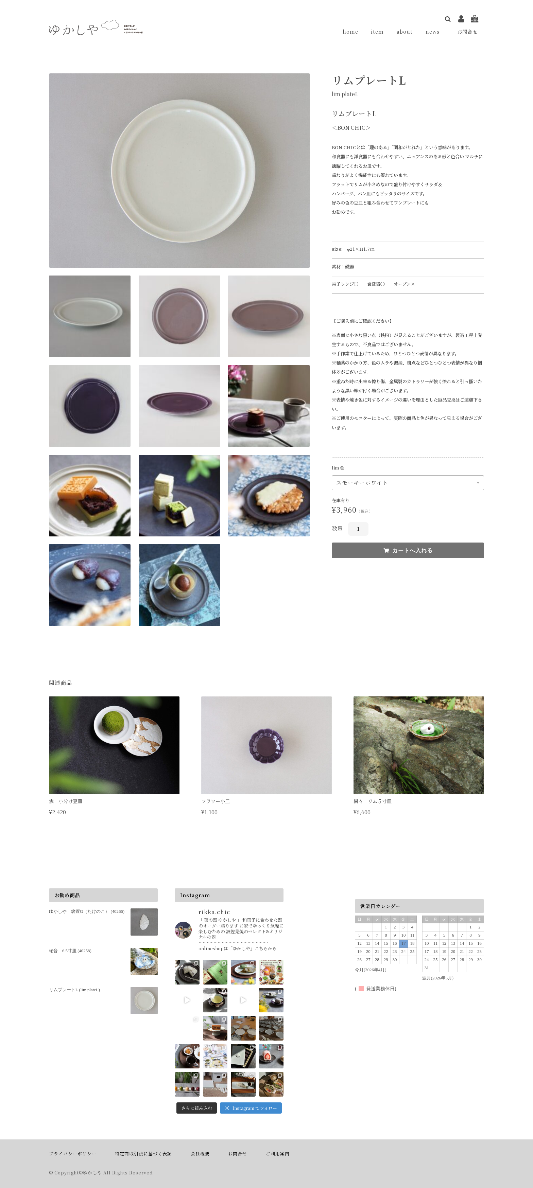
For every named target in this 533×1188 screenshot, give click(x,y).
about (405, 31)
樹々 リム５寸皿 (373, 801)
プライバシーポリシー (73, 1154)
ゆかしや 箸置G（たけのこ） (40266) (86, 911)
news (435, 31)
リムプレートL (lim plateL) (74, 990)
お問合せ (468, 31)
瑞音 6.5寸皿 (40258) (70, 950)
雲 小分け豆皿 (65, 801)
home (353, 31)
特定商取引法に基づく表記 (143, 1154)
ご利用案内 (278, 1154)
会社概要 (200, 1154)
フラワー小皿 (218, 801)
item (379, 31)
